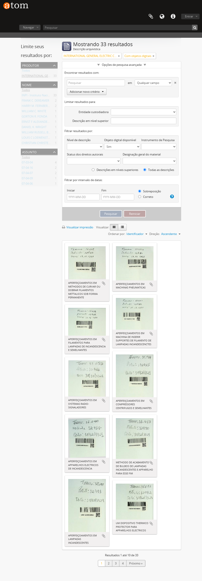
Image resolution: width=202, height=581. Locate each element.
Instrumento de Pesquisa (158, 140)
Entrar (189, 16)
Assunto (29, 152)
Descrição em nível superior (90, 121)
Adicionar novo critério (87, 92)
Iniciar (71, 190)
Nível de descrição (79, 140)
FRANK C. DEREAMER (35, 101)
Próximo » (135, 563)
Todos (26, 71)
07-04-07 (27, 174)
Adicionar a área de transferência (103, 283)
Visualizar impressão (77, 227)
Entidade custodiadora (94, 112)
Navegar (28, 27)
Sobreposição (149, 191)
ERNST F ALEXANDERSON (38, 123)
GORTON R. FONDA (34, 117)
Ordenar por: (116, 234)
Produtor (30, 65)
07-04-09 (27, 179)
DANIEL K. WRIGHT (34, 128)
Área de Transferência (150, 16)
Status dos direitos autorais (85, 154)
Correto (145, 197)
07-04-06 (27, 184)
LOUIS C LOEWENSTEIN (37, 138)
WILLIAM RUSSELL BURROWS (41, 133)
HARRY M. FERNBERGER (37, 107)
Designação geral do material (142, 154)
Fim (103, 190)
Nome (27, 84)
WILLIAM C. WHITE (34, 112)
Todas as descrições (158, 170)
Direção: (154, 234)
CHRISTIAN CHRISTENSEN (39, 144)
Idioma (161, 16)
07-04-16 (27, 168)
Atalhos (173, 16)
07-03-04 (27, 163)
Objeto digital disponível (120, 140)
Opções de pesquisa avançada (122, 65)
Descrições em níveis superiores (115, 170)
